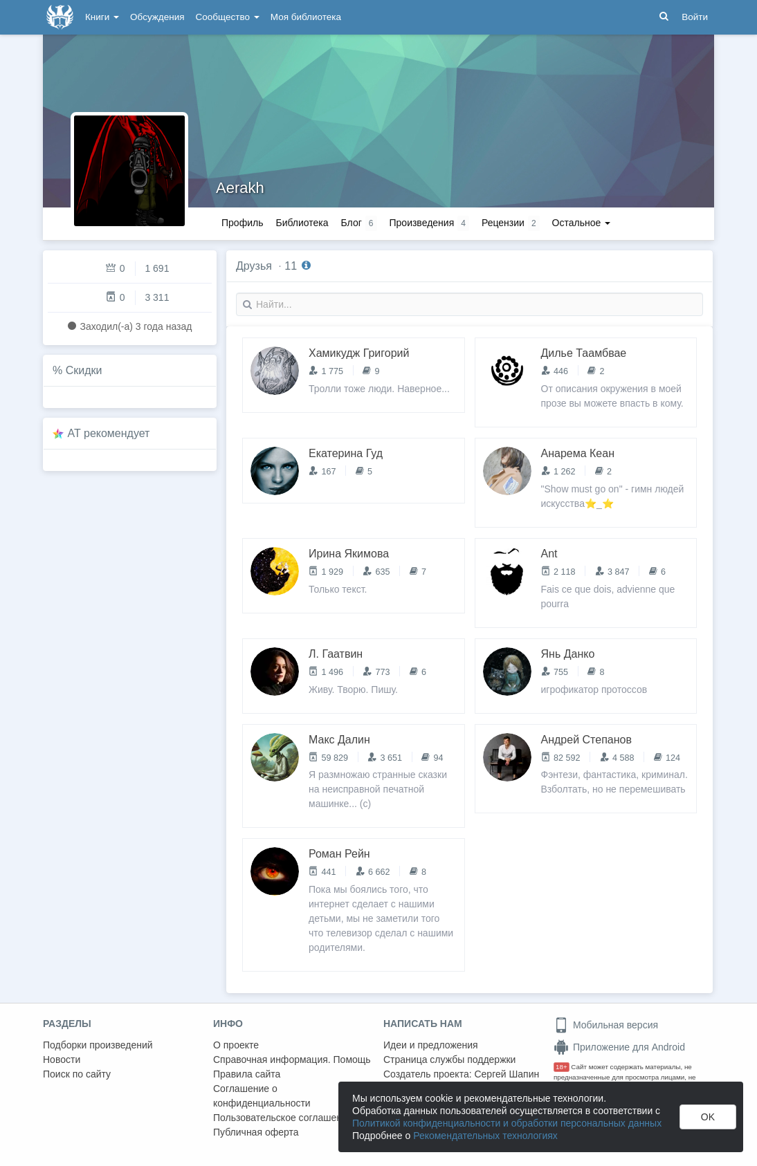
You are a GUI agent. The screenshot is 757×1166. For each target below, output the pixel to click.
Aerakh (240, 187)
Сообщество (227, 17)
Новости (61, 1059)
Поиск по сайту (77, 1074)
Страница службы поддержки (449, 1059)
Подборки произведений (98, 1045)
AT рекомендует (109, 433)
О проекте (236, 1045)
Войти (695, 17)
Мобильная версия (606, 1025)
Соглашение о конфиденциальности (262, 1096)
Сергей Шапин (506, 1074)
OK (708, 1116)
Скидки (84, 370)
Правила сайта (246, 1074)
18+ (561, 1067)
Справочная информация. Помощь (292, 1059)
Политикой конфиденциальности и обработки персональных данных (507, 1123)
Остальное (581, 222)
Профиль (242, 222)
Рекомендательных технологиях (485, 1135)
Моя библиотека (306, 17)
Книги (102, 17)
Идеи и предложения (430, 1045)
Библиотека (301, 222)
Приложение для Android (619, 1047)
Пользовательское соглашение (283, 1117)
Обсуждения (157, 17)
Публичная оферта (256, 1132)
